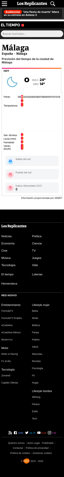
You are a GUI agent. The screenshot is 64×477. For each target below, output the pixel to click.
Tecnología (8, 265)
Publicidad (47, 443)
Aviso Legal (33, 443)
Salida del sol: (23, 159)
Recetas (36, 361)
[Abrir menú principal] (4, 4)
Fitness (36, 404)
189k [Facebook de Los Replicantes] (20, 432)
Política (37, 236)
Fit (33, 375)
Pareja (35, 332)
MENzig (36, 397)
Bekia (35, 311)
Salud (35, 346)
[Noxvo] (26, 461)
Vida (35, 265)
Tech (34, 418)
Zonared (5, 375)
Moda (35, 318)
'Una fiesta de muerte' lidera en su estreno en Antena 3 (31, 13)
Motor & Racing (9, 354)
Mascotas (37, 354)
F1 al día (6, 361)
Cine (4, 250)
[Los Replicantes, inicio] (32, 4)
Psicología (37, 368)
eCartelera (6, 325)
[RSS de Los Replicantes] (10, 432)
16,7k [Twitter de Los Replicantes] (32, 432)
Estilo (35, 411)
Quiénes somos (16, 443)
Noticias (6, 236)
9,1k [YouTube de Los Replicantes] (43, 432)
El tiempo (7, 274)
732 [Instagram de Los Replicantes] (53, 432)
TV (34, 250)
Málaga (21, 54)
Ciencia (37, 243)
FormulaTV (7, 311)
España (7, 54)
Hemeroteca (9, 283)
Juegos (36, 258)
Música (6, 258)
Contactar (18, 448)
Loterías (37, 274)
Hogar (35, 382)
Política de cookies (20, 453)
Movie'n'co (6, 339)
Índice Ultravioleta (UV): (29, 185)
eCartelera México (11, 332)
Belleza (36, 325)
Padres (36, 339)
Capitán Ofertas (9, 382)
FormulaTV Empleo (11, 318)
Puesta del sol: (24, 172)
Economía (8, 243)
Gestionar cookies (42, 453)
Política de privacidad (37, 448)
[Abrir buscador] (52, 3)
